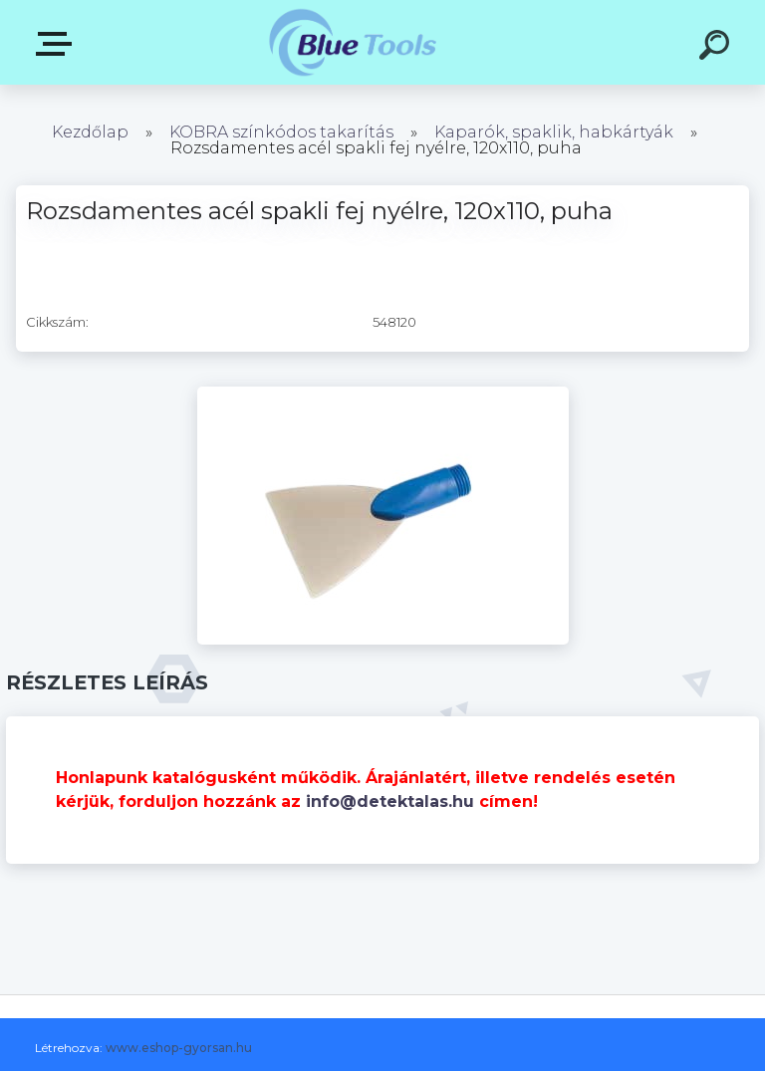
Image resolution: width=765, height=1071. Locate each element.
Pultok (58, 44)
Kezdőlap (90, 132)
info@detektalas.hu (390, 801)
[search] (717, 48)
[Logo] (353, 42)
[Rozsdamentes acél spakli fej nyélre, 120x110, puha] (383, 393)
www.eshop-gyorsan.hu (179, 1047)
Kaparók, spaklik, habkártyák (553, 132)
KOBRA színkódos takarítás (281, 132)
